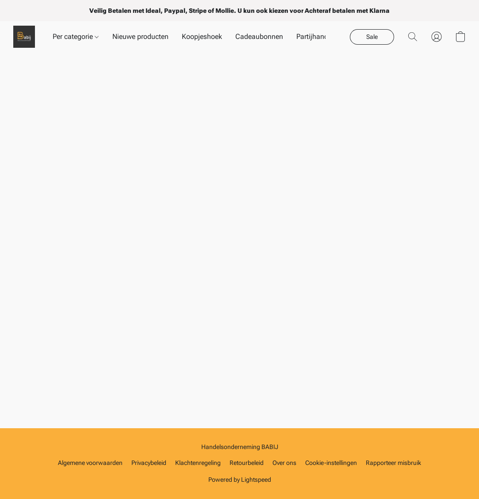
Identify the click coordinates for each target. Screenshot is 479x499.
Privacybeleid (148, 462)
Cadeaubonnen (259, 36)
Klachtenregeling (198, 462)
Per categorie (76, 36)
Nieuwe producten (140, 36)
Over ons (284, 462)
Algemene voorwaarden (90, 462)
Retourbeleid (247, 462)
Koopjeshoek (202, 36)
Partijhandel (314, 36)
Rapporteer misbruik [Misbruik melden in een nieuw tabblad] (393, 462)
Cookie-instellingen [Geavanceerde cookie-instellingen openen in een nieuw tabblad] (331, 462)
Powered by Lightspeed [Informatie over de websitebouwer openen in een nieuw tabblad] (239, 479)
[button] (24, 37)
